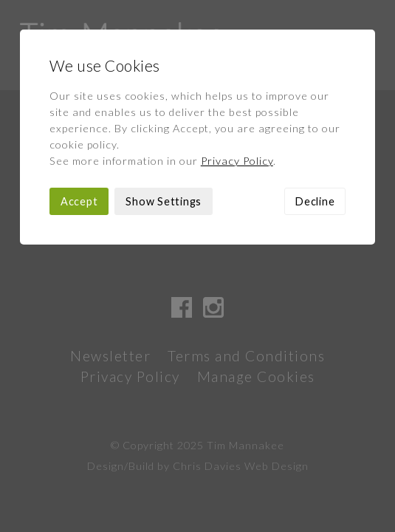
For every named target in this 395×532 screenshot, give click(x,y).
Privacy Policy (237, 160)
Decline (314, 201)
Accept (79, 201)
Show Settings (164, 201)
